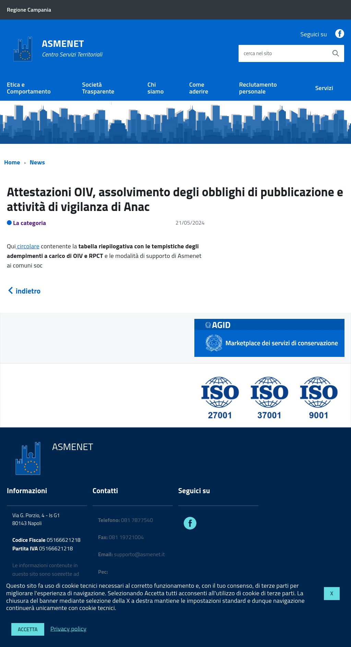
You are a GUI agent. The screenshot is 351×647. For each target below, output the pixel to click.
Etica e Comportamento (29, 88)
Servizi (324, 87)
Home (12, 162)
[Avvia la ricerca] (335, 53)
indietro (23, 290)
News (37, 162)
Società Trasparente (98, 88)
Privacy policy (68, 628)
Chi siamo (155, 88)
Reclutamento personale (258, 88)
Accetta (28, 629)
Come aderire (198, 88)
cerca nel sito (258, 53)
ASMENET (72, 48)
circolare (27, 246)
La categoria (29, 222)
